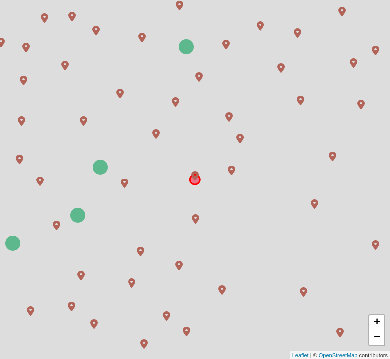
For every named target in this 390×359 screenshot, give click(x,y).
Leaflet (300, 355)
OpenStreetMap (338, 355)
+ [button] (377, 322)
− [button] (377, 337)
